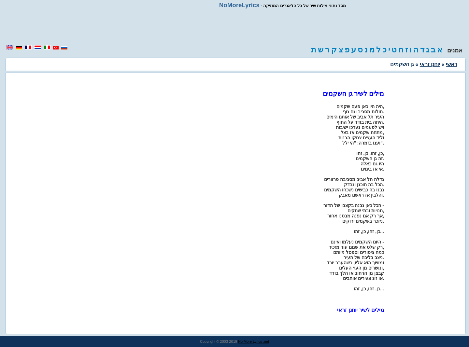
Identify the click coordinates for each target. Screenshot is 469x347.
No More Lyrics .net (253, 341)
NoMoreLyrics (239, 5)
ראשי (451, 64)
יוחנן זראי (430, 64)
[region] (234, 26)
